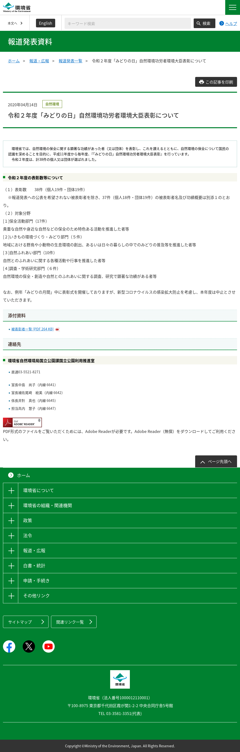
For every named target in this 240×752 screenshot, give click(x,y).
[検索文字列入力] (128, 23)
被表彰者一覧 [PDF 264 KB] (32, 328)
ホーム (14, 61)
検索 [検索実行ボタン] (206, 23)
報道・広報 (39, 61)
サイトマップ (20, 622)
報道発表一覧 (70, 61)
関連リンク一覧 (70, 622)
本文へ (12, 23)
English (45, 23)
